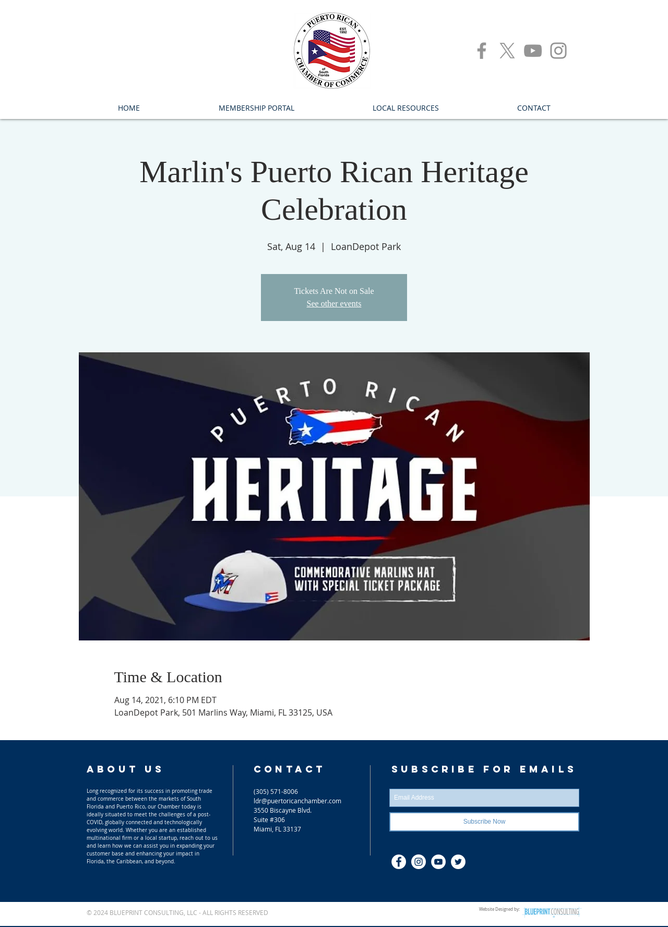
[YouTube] (533, 51)
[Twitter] (458, 861)
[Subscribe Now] (484, 821)
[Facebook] (482, 51)
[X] (507, 51)
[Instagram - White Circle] (418, 861)
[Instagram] (558, 51)
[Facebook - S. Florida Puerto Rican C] (398, 861)
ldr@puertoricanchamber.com (297, 801)
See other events (334, 303)
